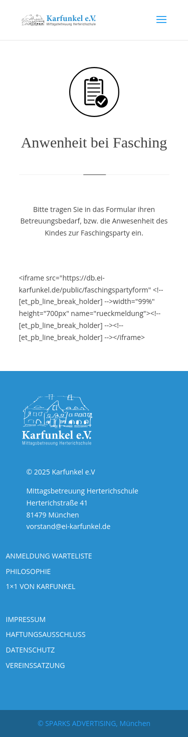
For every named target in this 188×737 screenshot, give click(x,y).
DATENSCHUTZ (30, 649)
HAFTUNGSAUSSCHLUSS (46, 634)
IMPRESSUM (26, 619)
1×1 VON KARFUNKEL (41, 586)
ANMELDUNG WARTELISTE (49, 555)
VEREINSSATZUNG (35, 665)
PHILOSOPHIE (28, 571)
